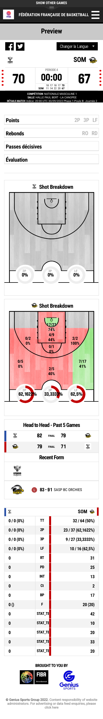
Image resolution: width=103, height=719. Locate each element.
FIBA (34, 680)
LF (95, 120)
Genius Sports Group (69, 680)
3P (86, 120)
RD (94, 133)
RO (85, 133)
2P (77, 120)
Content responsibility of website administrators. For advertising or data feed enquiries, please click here (52, 703)
